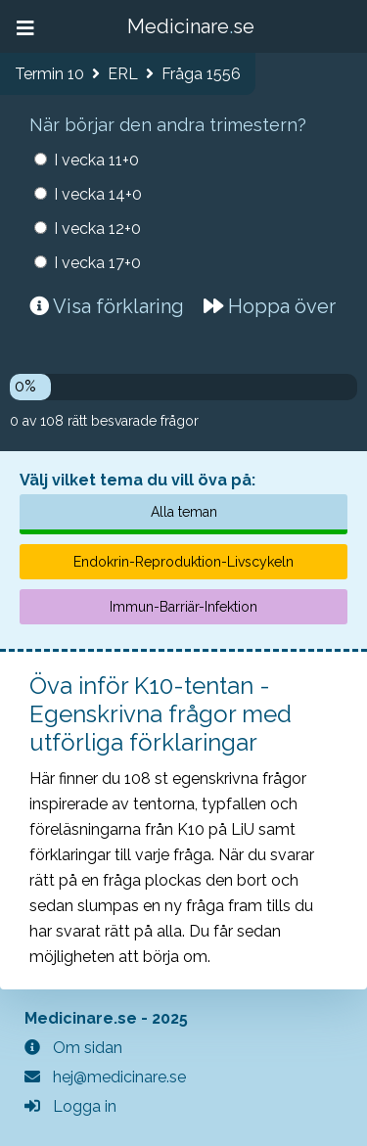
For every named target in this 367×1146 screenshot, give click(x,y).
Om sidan (73, 1047)
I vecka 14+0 (98, 194)
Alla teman (184, 512)
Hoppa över (270, 306)
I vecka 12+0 (97, 228)
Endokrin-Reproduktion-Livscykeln (183, 562)
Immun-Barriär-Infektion (183, 607)
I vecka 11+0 (96, 160)
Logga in (70, 1106)
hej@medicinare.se (105, 1077)
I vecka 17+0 (97, 262)
